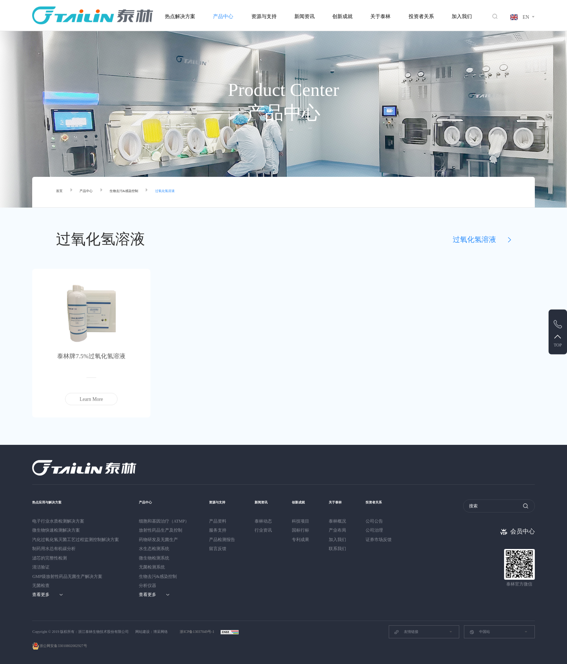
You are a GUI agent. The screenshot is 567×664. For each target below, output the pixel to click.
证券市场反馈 (387, 539)
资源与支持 (264, 16)
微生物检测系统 (154, 558)
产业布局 (343, 530)
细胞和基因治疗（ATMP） (164, 521)
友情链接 (406, 632)
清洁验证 (41, 567)
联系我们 (343, 548)
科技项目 (303, 521)
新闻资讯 (304, 16)
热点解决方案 (180, 16)
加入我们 (462, 16)
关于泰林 (380, 16)
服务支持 (217, 530)
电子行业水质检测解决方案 (58, 521)
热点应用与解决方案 (55, 502)
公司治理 (383, 530)
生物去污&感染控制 (142, 192)
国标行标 (303, 530)
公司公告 (383, 521)
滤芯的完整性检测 (49, 558)
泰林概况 (343, 521)
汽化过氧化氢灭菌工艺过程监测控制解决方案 (75, 539)
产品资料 (217, 521)
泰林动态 (263, 521)
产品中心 (223, 16)
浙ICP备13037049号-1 (197, 632)
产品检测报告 (222, 539)
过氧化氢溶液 (197, 192)
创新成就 (342, 16)
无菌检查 (41, 585)
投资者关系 (421, 16)
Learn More (91, 401)
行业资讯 (263, 530)
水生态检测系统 (154, 548)
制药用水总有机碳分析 (54, 548)
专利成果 (303, 539)
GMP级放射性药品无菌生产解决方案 (67, 576)
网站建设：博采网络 (151, 632)
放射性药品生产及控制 (160, 530)
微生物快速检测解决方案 (56, 530)
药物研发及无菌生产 (158, 539)
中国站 (479, 632)
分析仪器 (147, 585)
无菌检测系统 (152, 567)
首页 (61, 192)
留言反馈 (217, 548)
